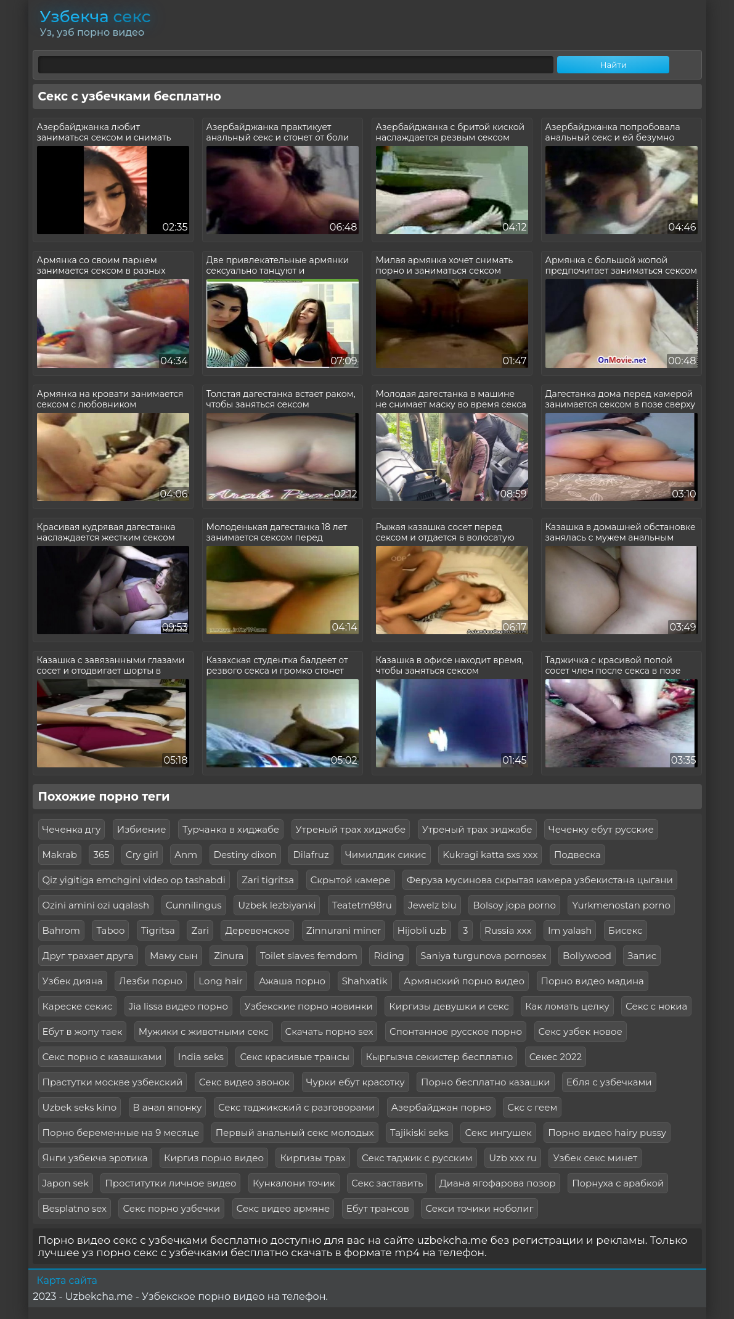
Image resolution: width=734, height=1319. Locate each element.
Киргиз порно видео (214, 1158)
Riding (388, 956)
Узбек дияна (73, 981)
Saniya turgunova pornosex (483, 956)
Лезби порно (150, 981)
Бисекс (625, 930)
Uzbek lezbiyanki (277, 905)
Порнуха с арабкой (618, 1183)
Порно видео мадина (592, 981)
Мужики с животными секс (204, 1031)
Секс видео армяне (283, 1208)
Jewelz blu (432, 905)
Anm (185, 854)
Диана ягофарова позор (497, 1183)
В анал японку (167, 1107)
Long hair (220, 981)
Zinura (228, 956)
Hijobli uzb (422, 930)
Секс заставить (387, 1183)
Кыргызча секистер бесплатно (439, 1057)
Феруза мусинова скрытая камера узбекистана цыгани (540, 880)
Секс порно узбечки (171, 1208)
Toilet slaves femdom (308, 956)
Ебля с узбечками (609, 1082)
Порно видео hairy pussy (607, 1132)
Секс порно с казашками (102, 1057)
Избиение (141, 829)
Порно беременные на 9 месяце (121, 1132)
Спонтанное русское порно (455, 1031)
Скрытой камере (351, 880)
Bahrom (61, 930)
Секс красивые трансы (294, 1057)
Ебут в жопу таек (83, 1031)
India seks (201, 1057)
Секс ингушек (498, 1132)
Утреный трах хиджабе (351, 829)
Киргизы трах (312, 1158)
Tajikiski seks (419, 1132)
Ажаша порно (292, 981)
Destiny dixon (245, 854)
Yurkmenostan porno (621, 905)
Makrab (60, 854)
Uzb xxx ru (513, 1158)
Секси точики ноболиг (479, 1208)
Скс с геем (532, 1107)
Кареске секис (78, 1006)
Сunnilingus (194, 905)
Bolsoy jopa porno (514, 905)
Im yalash (570, 930)
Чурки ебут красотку (355, 1082)
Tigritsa (158, 930)
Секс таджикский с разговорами (296, 1107)
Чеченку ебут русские (601, 829)
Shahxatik (365, 981)
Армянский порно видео (464, 981)
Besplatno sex (75, 1208)
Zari (200, 930)
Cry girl (142, 854)
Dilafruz (310, 854)
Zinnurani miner (343, 930)
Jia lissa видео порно (178, 1006)
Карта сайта (67, 1280)
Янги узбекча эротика (95, 1158)
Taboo (110, 930)
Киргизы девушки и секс (448, 1006)
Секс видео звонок (244, 1082)
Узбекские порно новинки (309, 1006)
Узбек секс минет (595, 1158)
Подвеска (577, 854)
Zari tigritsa (268, 880)
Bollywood (587, 956)
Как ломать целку (567, 1006)
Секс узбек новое (580, 1031)
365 (101, 854)
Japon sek (66, 1183)
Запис (641, 956)
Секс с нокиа (656, 1006)
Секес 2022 (555, 1057)
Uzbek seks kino (80, 1107)
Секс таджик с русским (417, 1158)
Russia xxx (507, 930)
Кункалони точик (294, 1183)
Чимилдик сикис (385, 854)
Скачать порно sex (329, 1031)
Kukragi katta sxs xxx (489, 854)
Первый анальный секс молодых (295, 1132)
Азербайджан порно (441, 1107)
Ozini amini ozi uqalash (96, 905)
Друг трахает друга (88, 956)
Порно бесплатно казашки (485, 1082)
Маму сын (174, 956)
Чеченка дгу (72, 829)
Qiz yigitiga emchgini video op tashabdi (134, 880)
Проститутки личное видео (170, 1183)
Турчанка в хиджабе (230, 829)
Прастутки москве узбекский (113, 1082)
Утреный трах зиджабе (477, 829)
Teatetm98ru (362, 905)
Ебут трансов (377, 1208)
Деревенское (257, 930)
